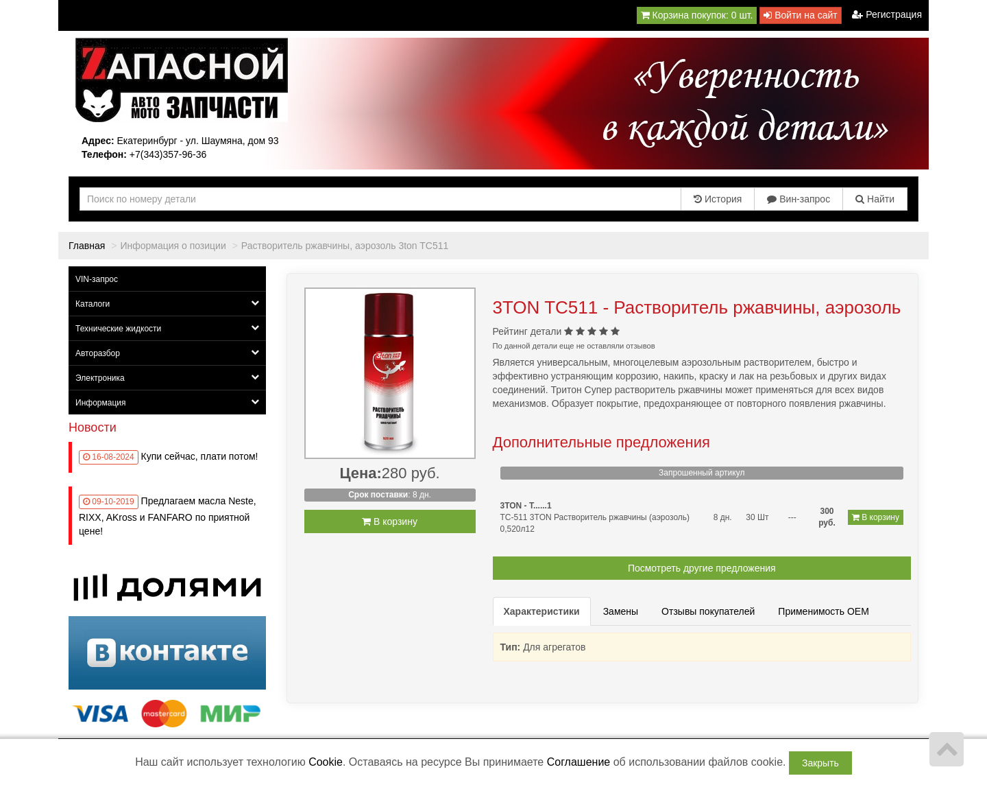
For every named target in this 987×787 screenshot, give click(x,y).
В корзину (389, 521)
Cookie (325, 762)
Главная (87, 245)
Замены (620, 611)
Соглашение (579, 762)
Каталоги (167, 303)
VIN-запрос (96, 279)
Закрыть (820, 762)
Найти (874, 198)
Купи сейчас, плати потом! (199, 456)
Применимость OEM (823, 611)
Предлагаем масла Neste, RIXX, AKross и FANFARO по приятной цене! (167, 516)
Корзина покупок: (697, 15)
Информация (167, 402)
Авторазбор (167, 353)
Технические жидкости (167, 328)
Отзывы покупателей (708, 611)
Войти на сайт (800, 15)
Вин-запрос (798, 198)
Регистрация (887, 14)
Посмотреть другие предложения (702, 568)
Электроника (167, 378)
